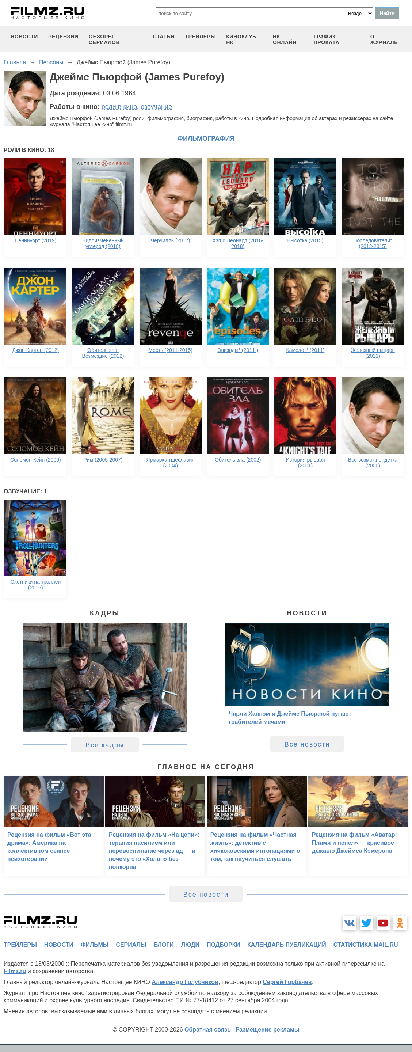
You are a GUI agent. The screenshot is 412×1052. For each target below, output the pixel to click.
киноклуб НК (241, 39)
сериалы (131, 945)
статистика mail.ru (365, 945)
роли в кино (119, 106)
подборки (223, 945)
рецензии (63, 36)
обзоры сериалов (104, 39)
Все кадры (104, 745)
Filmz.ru (15, 971)
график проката (327, 39)
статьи (164, 36)
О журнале (384, 39)
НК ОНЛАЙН (285, 39)
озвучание (156, 106)
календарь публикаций (286, 945)
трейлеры (200, 36)
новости (24, 36)
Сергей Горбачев (287, 982)
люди (190, 945)
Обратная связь (207, 1029)
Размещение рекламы (268, 1029)
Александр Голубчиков (185, 982)
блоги (163, 945)
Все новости (307, 744)
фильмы (94, 945)
